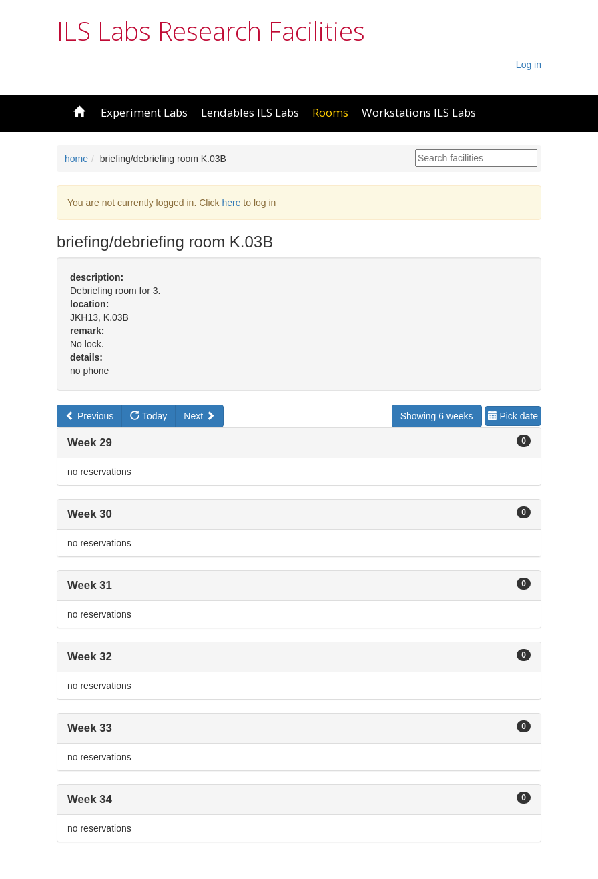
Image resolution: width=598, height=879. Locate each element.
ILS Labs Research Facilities (211, 30)
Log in (528, 64)
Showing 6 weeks (436, 416)
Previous (89, 416)
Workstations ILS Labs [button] (419, 112)
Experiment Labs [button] (144, 112)
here (231, 202)
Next (199, 416)
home (76, 158)
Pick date (513, 416)
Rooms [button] (330, 112)
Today (148, 416)
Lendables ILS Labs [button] (250, 112)
